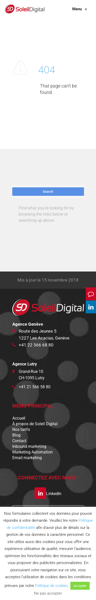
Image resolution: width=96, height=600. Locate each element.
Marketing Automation (32, 452)
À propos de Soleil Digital (35, 423)
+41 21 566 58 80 (34, 386)
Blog (16, 435)
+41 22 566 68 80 (36, 344)
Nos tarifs (21, 429)
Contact (19, 440)
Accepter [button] (80, 586)
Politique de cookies (51, 585)
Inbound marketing (29, 446)
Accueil (18, 418)
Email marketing (27, 457)
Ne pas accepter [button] (48, 593)
